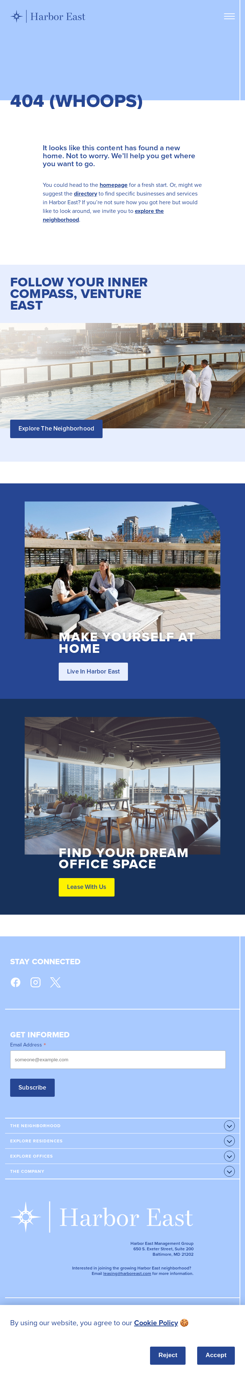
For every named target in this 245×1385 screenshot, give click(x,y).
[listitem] (122, 1323)
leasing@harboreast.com (127, 1273)
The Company (27, 1171)
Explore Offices (31, 1156)
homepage (114, 185)
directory (85, 193)
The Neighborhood (35, 1125)
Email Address (28, 1044)
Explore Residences (36, 1141)
